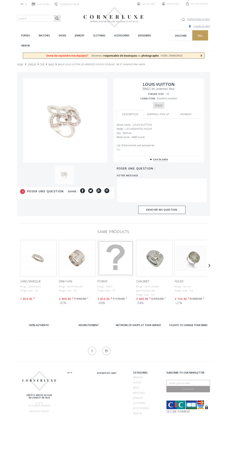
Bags (136, 387)
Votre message (127, 175)
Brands (138, 377)
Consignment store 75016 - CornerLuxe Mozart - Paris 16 (110, 413)
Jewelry (138, 398)
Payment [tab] (185, 114)
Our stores (41, 4)
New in (137, 413)
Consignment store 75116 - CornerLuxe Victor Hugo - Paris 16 (111, 429)
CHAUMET (142, 281)
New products (76, 445)
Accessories (141, 408)
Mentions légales (39, 411)
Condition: (148, 98)
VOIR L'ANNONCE (172, 55)
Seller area (146, 4)
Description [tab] (130, 114)
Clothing (139, 403)
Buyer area (171, 4)
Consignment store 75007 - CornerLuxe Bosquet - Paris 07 (110, 398)
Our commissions (78, 409)
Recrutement (106, 377)
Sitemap (72, 450)
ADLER (179, 281)
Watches (139, 393)
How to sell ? (75, 388)
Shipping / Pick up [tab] (158, 114)
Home (20, 64)
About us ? (73, 373)
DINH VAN (65, 281)
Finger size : (157, 93)
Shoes (137, 382)
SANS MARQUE (30, 281)
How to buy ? (75, 393)
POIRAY (102, 281)
